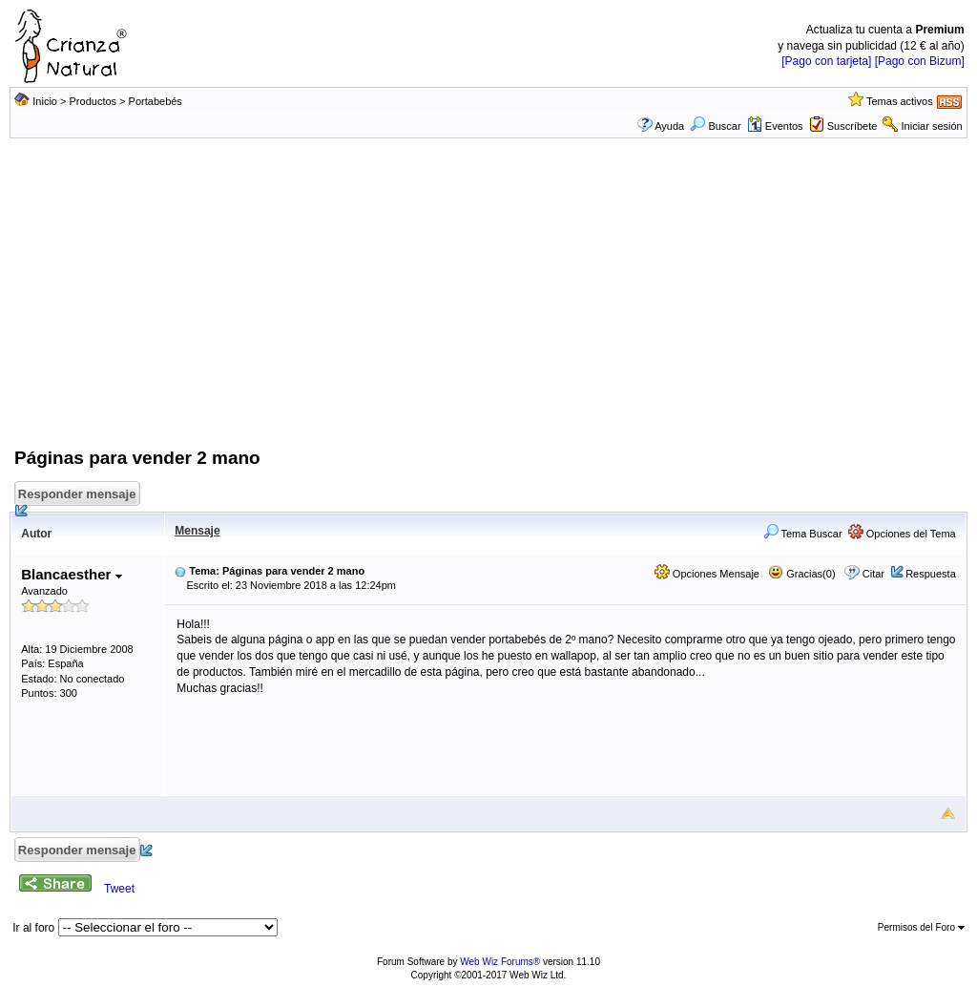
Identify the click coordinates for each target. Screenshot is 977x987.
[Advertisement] (488, 302)
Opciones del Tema (902, 533)
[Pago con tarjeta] (826, 61)
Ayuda (669, 126)
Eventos (775, 126)
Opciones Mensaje (707, 573)
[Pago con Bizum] (920, 61)
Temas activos (899, 101)
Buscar (715, 126)
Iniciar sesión (932, 126)
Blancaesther (71, 574)
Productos (93, 101)
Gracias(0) (801, 573)
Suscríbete (852, 126)
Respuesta (930, 573)
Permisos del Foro (921, 927)
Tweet (119, 888)
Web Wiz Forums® (500, 961)
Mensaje (197, 530)
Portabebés (155, 101)
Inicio (44, 101)
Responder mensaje (78, 497)
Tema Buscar (802, 533)
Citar (873, 573)
